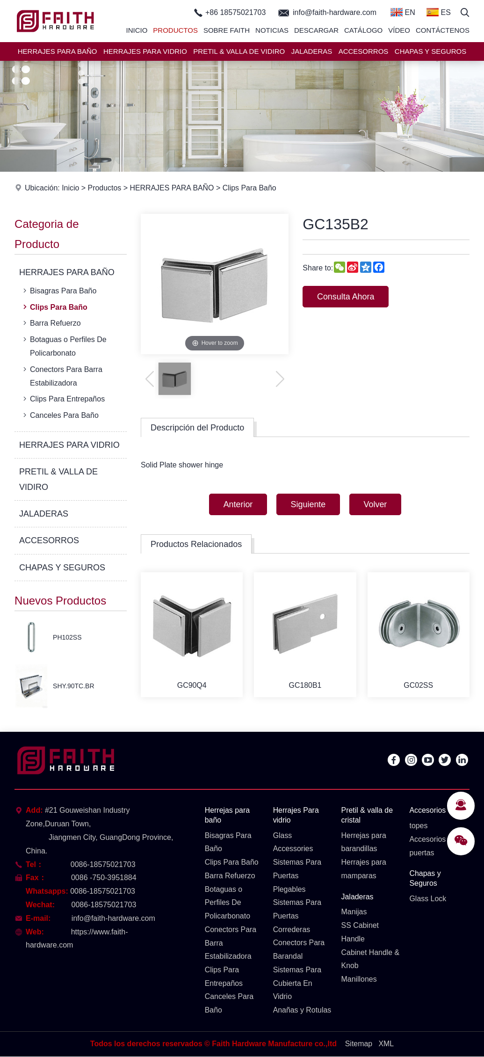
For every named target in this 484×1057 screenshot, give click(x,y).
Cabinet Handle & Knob (370, 959)
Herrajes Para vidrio (296, 815)
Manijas (354, 912)
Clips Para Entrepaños (63, 398)
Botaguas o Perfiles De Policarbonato (64, 345)
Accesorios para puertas (436, 846)
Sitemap (359, 1044)
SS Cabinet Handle (360, 932)
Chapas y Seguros (425, 879)
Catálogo (363, 30)
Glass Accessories (293, 842)
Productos (175, 30)
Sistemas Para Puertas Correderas (297, 916)
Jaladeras (357, 897)
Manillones (359, 980)
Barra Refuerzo (51, 322)
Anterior (237, 504)
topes (418, 826)
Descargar (316, 30)
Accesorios (427, 810)
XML (386, 1044)
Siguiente (307, 504)
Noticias (272, 30)
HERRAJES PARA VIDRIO (145, 51)
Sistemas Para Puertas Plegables (297, 876)
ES (438, 12)
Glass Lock (427, 899)
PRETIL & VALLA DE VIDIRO (239, 51)
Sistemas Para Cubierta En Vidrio (297, 983)
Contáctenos (443, 30)
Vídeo (399, 30)
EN (402, 12)
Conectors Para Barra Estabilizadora (61, 375)
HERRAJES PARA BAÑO (57, 51)
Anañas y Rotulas (302, 1010)
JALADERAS (311, 51)
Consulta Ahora (346, 296)
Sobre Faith (226, 30)
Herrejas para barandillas (364, 842)
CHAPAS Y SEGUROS (430, 51)
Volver (376, 504)
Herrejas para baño (227, 815)
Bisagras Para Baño (58, 290)
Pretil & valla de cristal (367, 815)
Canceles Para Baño (60, 415)
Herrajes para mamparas (364, 869)
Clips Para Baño (250, 188)
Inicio (137, 30)
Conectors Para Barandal (299, 950)
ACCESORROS (364, 51)
